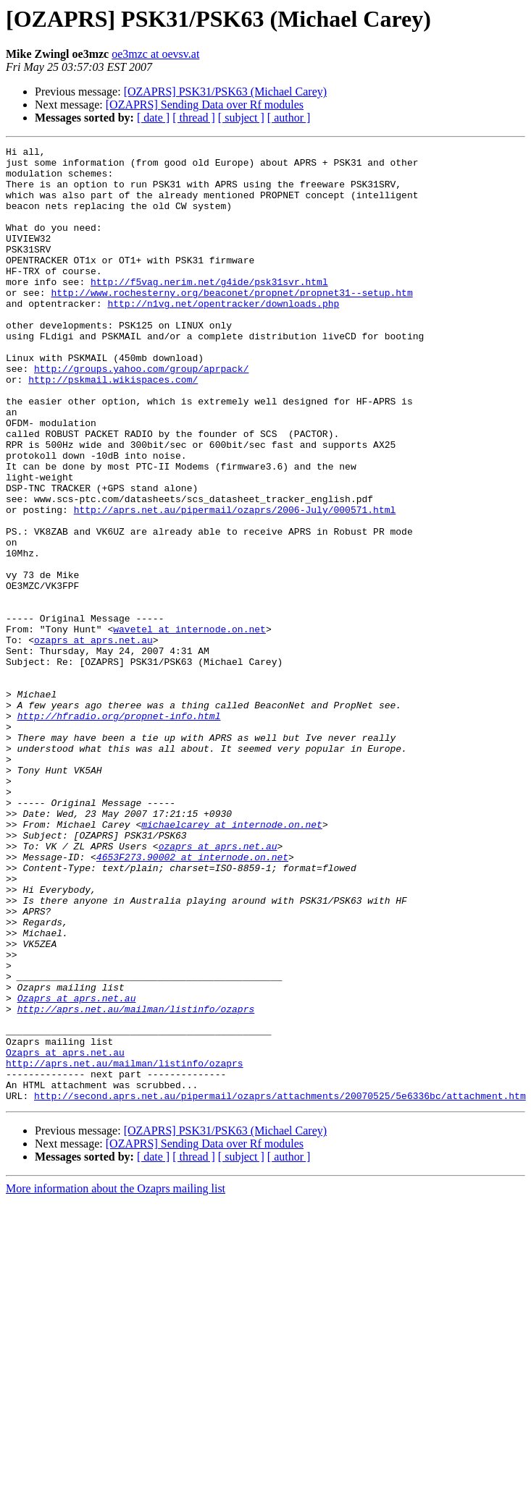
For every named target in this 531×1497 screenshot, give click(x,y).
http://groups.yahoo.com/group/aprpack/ (141, 413)
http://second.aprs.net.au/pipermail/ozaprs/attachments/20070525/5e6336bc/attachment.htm (280, 1286)
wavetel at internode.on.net (189, 726)
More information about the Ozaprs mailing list (115, 1379)
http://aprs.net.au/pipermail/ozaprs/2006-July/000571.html (235, 583)
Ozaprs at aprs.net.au (76, 1169)
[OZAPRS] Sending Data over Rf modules (205, 104)
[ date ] (153, 117)
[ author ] (289, 117)
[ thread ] (193, 117)
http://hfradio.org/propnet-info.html (119, 830)
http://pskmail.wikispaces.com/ (113, 426)
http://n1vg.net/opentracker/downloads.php (223, 335)
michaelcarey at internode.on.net (231, 960)
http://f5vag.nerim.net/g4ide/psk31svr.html (209, 309)
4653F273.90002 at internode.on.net (192, 999)
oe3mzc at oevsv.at (155, 54)
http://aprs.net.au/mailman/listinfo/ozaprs (136, 1182)
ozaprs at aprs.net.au (93, 739)
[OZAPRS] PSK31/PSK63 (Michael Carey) (225, 91)
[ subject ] (241, 117)
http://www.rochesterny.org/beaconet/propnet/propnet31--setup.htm (231, 322)
